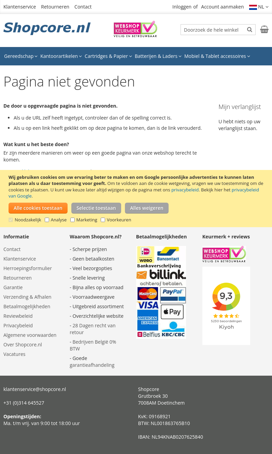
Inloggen (181, 6)
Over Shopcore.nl (22, 344)
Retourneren (55, 6)
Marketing (86, 220)
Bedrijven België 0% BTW (93, 345)
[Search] (249, 29)
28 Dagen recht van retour (92, 328)
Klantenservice (19, 6)
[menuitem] (21, 56)
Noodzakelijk (28, 220)
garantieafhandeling (92, 365)
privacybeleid (185, 190)
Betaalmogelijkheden (26, 306)
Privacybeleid (18, 325)
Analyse (59, 220)
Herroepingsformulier (27, 268)
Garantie (13, 287)
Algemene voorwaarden (29, 335)
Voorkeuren (119, 220)
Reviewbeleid (18, 316)
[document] (137, 198)
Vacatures (14, 354)
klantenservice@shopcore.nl (34, 389)
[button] (259, 6)
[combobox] (218, 29)
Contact (82, 6)
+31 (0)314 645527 (23, 403)
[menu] (136, 56)
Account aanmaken (222, 6)
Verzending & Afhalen (27, 297)
